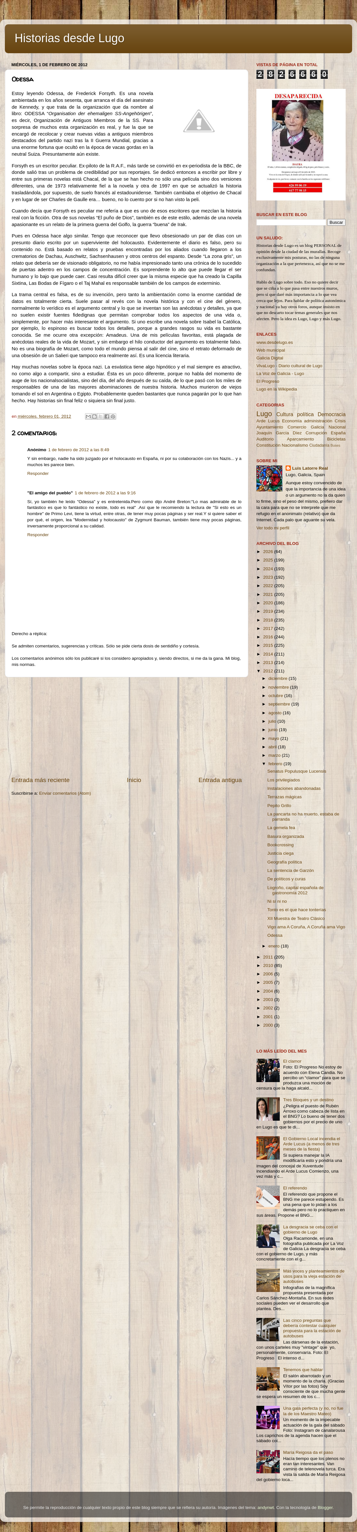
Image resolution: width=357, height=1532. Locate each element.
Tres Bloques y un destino (308, 1099)
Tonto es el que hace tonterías (296, 909)
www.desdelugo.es (274, 342)
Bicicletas (336, 439)
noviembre (279, 687)
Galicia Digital (269, 358)
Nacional (337, 427)
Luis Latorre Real (310, 468)
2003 (268, 999)
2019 (268, 611)
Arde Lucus (268, 420)
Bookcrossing (280, 844)
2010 (268, 965)
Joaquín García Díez (279, 432)
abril (273, 746)
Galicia (317, 427)
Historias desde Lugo (69, 38)
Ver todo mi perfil (272, 527)
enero (274, 946)
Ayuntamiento (269, 427)
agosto (275, 712)
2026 (268, 551)
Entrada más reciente (40, 780)
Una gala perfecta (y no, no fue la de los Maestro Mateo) (313, 1411)
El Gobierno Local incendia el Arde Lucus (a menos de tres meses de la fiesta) (311, 1144)
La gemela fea (281, 827)
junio (273, 729)
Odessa (275, 935)
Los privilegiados (283, 780)
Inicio (134, 780)
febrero (276, 763)
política (305, 414)
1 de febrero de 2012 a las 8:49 (78, 449)
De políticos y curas (286, 878)
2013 (268, 662)
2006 (268, 973)
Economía (292, 420)
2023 (268, 577)
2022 (268, 585)
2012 (268, 671)
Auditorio (265, 439)
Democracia (332, 414)
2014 (268, 654)
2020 (268, 602)
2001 (268, 1016)
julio (272, 721)
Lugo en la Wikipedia (276, 389)
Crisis (340, 420)
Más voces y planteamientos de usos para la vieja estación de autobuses (313, 1276)
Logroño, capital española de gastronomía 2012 (295, 890)
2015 (268, 645)
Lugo (264, 414)
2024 (268, 568)
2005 (268, 982)
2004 (268, 991)
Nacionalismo (295, 445)
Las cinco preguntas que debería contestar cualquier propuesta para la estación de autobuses (312, 1328)
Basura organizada (285, 836)
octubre (276, 695)
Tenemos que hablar (303, 1369)
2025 (268, 560)
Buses (335, 445)
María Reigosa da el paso (308, 1452)
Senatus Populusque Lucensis (296, 771)
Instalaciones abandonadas (294, 788)
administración (318, 420)
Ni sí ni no (277, 901)
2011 (268, 957)
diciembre (278, 678)
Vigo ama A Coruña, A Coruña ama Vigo (306, 926)
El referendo (295, 1188)
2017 (268, 628)
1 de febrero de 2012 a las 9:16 (105, 492)
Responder (38, 473)
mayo (274, 738)
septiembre (279, 704)
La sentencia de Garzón (290, 870)
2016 (268, 636)
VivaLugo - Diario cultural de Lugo (289, 365)
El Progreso (267, 381)
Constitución (268, 445)
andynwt (265, 1507)
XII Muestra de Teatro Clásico (296, 918)
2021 (268, 594)
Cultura (284, 414)
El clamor (292, 1061)
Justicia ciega (280, 853)
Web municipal (270, 350)
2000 (268, 1025)
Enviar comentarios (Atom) (65, 793)
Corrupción (316, 432)
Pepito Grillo (279, 805)
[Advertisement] (126, 726)
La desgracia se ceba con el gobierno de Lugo (310, 1229)
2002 (268, 1008)
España (338, 432)
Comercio (297, 427)
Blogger (325, 1507)
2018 (268, 620)
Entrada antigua (220, 780)
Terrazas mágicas (284, 796)
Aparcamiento (300, 439)
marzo (275, 755)
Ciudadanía (319, 445)
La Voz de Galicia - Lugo (280, 373)
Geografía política (284, 862)
